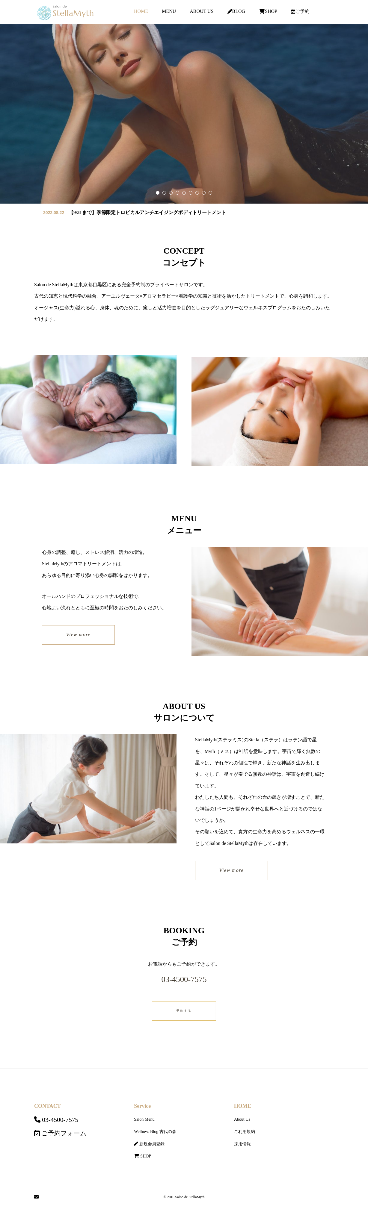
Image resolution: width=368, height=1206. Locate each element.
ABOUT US (201, 11)
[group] (184, 114)
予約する (184, 1010)
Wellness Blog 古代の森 (155, 1131)
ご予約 (300, 11)
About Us (242, 1119)
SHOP (268, 11)
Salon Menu (144, 1119)
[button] (164, 193)
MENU (169, 11)
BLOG (236, 11)
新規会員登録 (149, 1144)
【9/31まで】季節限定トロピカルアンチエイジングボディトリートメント (147, 212)
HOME (141, 11)
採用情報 (242, 1144)
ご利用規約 (244, 1131)
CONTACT (47, 1106)
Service (142, 1106)
